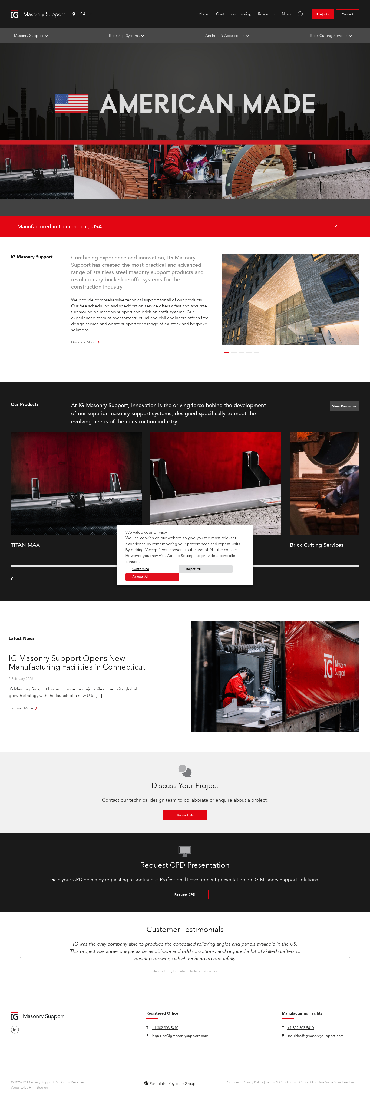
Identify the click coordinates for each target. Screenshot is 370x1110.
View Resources (344, 406)
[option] (185, 140)
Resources (266, 14)
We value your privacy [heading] (146, 532)
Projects (322, 14)
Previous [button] (23, 957)
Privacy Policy (253, 1082)
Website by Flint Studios (29, 1087)
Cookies (233, 1082)
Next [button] (347, 957)
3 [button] (241, 352)
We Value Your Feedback (338, 1082)
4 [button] (249, 352)
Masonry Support (28, 35)
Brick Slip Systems (124, 35)
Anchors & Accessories (224, 35)
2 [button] (234, 352)
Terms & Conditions (281, 1082)
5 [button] (256, 352)
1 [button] (226, 352)
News (286, 14)
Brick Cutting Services (328, 35)
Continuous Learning (234, 14)
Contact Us (185, 815)
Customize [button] (140, 568)
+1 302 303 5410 (165, 1027)
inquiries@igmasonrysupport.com (180, 1035)
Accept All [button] (140, 576)
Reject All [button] (193, 568)
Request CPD (184, 894)
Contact (348, 14)
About (204, 14)
